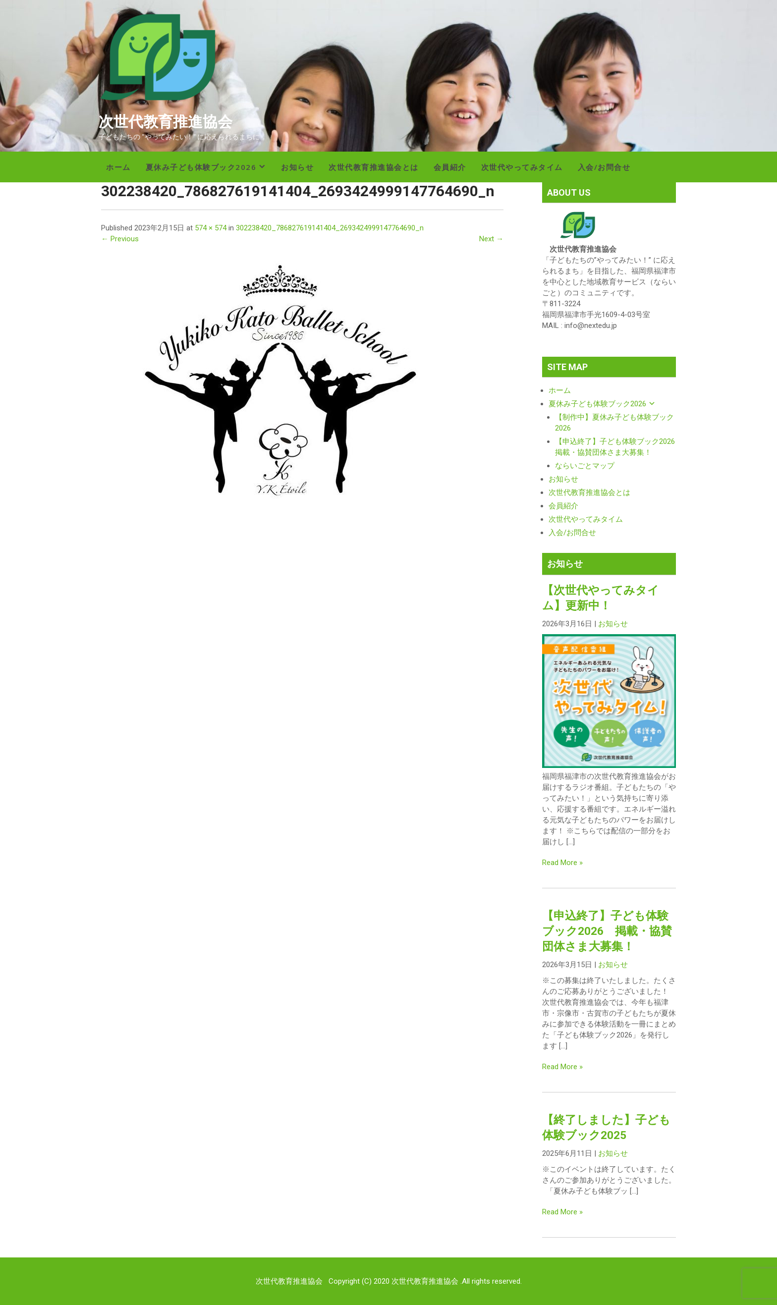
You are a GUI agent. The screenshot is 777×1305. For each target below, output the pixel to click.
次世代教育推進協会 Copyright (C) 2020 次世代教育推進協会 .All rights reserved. (389, 1281)
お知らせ (297, 167)
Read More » (562, 862)
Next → (491, 238)
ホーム (118, 167)
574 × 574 (210, 227)
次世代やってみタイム (522, 167)
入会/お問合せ (604, 167)
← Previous (120, 238)
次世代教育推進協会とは (374, 167)
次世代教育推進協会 (165, 121)
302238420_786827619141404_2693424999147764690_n (330, 227)
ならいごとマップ (584, 465)
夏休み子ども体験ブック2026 (201, 167)
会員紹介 (450, 167)
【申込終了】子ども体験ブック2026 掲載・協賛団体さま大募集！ (607, 931)
